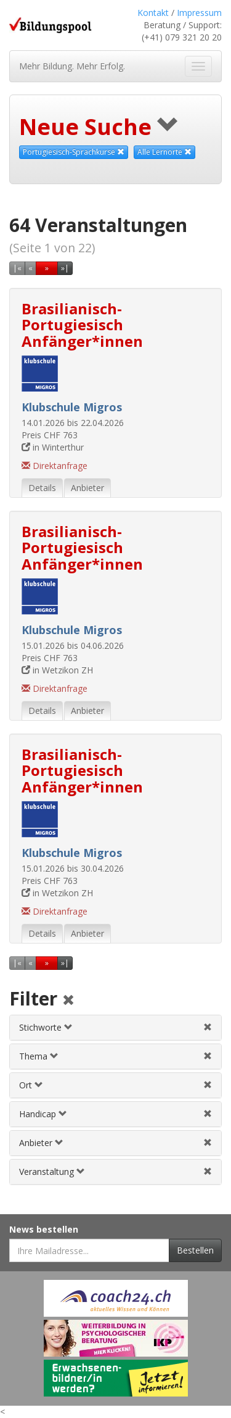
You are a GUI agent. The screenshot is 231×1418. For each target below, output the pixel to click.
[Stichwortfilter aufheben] (207, 1027)
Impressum (199, 12)
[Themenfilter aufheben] (207, 1056)
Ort (31, 1085)
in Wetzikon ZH (57, 670)
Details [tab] (42, 488)
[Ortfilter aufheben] (207, 1085)
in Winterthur (53, 447)
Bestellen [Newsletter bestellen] (195, 1250)
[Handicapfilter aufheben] (207, 1114)
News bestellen (43, 1229)
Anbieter (41, 1143)
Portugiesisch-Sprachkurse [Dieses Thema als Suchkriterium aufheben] (73, 152)
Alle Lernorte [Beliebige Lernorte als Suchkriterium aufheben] (164, 152)
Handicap (43, 1114)
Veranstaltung (52, 1171)
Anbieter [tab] (87, 488)
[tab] (115, 1027)
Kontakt (153, 12)
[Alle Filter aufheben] (68, 1001)
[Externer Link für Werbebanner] (116, 1298)
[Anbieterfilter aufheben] (207, 1143)
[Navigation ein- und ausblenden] (198, 66)
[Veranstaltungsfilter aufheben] (207, 1171)
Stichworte (46, 1027)
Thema (39, 1056)
